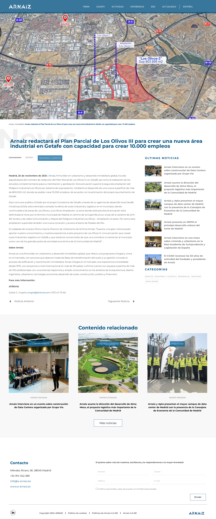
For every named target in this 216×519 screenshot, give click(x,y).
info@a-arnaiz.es (20, 481)
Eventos (149, 276)
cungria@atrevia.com (38, 292)
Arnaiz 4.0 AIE (130, 513)
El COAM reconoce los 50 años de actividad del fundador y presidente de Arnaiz (185, 259)
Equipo (100, 6)
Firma (86, 6)
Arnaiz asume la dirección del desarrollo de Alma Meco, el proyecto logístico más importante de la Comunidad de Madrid (108, 407)
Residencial (184, 276)
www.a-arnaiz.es (20, 486)
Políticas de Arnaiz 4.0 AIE (105, 513)
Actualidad (169, 6)
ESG (153, 6)
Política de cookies (77, 513)
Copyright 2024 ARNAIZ (51, 513)
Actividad (118, 6)
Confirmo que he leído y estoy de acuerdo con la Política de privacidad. (127, 489)
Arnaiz (52, 175)
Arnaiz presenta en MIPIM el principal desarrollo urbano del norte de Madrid (182, 225)
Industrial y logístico (165, 276)
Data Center (152, 281)
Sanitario (196, 276)
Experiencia (137, 6)
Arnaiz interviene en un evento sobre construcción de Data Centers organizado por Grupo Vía (185, 170)
